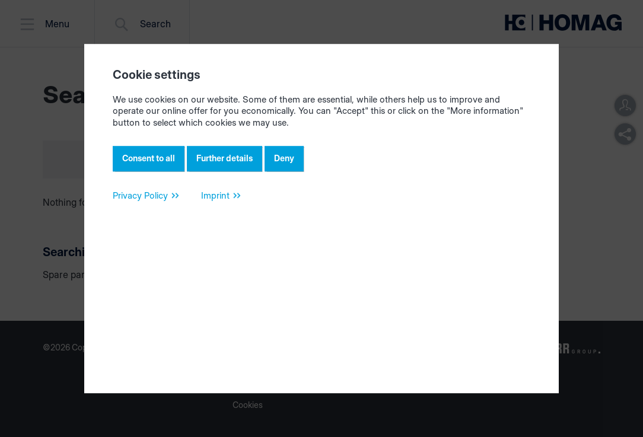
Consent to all (148, 158)
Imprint (215, 195)
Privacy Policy (140, 195)
